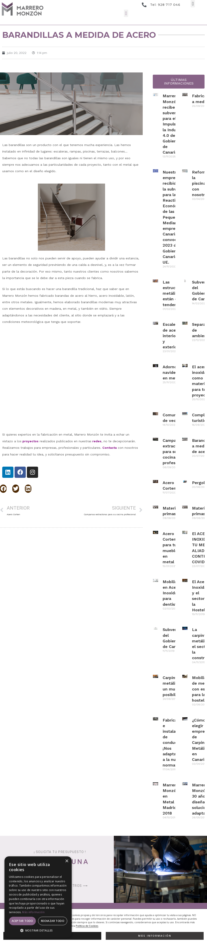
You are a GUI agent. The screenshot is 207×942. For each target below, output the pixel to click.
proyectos (30, 441)
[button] (193, 3)
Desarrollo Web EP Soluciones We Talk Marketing (169, 925)
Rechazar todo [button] (52, 921)
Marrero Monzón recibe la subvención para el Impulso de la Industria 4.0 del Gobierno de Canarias (174, 124)
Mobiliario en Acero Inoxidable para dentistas (173, 593)
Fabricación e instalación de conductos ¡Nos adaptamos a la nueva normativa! (174, 743)
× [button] (66, 861)
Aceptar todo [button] (22, 921)
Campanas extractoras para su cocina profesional (174, 451)
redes (96, 441)
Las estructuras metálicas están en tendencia (174, 293)
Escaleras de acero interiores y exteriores (173, 335)
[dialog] (38, 897)
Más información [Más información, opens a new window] (33, 912)
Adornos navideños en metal (173, 372)
